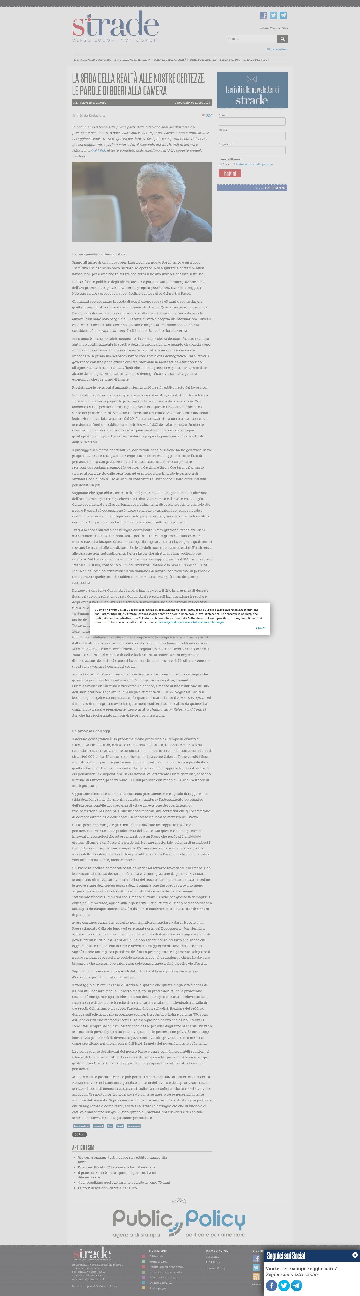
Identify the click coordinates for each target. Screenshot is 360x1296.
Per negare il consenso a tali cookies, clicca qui (191, 622)
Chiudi (260, 628)
